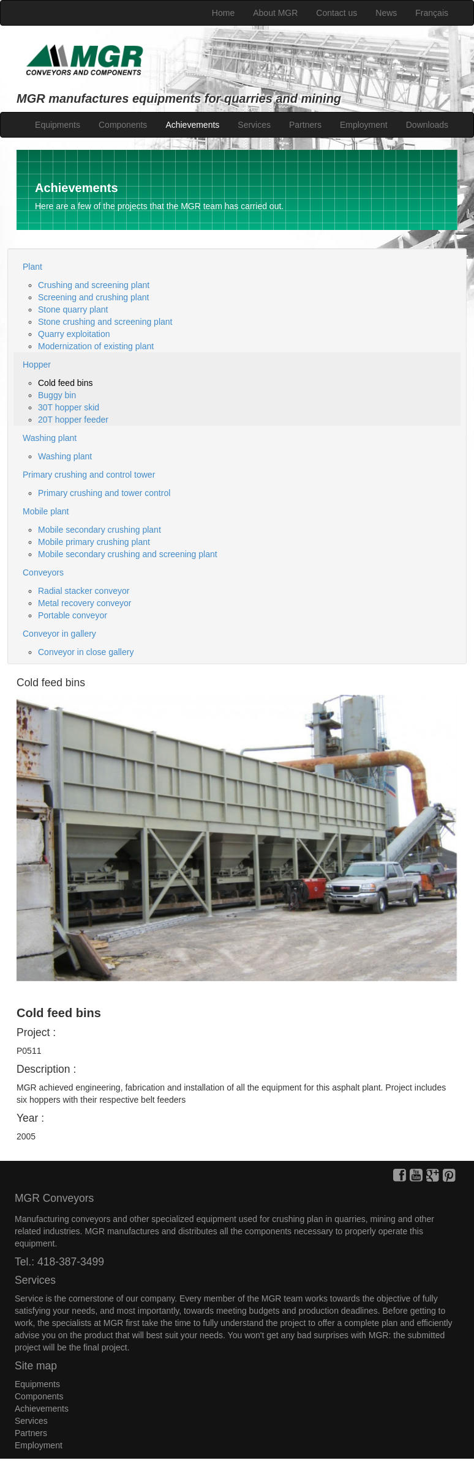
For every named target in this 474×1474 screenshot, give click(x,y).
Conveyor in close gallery (86, 652)
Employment (364, 125)
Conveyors (43, 572)
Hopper (37, 364)
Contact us (336, 13)
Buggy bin (57, 395)
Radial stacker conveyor (83, 591)
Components (123, 125)
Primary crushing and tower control (104, 493)
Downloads (427, 125)
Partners (305, 125)
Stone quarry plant (73, 309)
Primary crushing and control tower (89, 475)
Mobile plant (46, 511)
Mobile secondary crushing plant (99, 530)
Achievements (192, 125)
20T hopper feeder (73, 419)
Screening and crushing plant (93, 297)
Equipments (57, 125)
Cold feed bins (65, 383)
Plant (32, 267)
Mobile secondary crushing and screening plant (127, 554)
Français (431, 13)
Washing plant (50, 438)
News (386, 13)
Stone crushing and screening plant (105, 322)
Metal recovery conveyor (85, 603)
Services (254, 125)
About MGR (275, 13)
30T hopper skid (68, 407)
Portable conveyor (72, 615)
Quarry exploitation (74, 334)
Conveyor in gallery (59, 634)
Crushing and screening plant (93, 285)
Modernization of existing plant (96, 346)
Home (223, 13)
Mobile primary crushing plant (94, 542)
